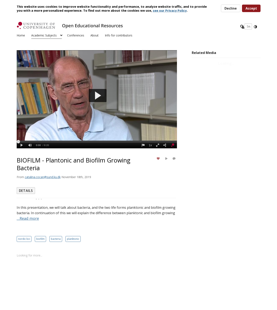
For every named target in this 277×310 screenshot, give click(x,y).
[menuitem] (24, 35)
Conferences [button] (75, 35)
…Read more (28, 218)
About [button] (94, 35)
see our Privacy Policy (170, 10)
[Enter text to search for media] (191, 26)
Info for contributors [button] (118, 35)
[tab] (26, 190)
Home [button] (21, 35)
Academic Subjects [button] (44, 35)
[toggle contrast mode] (255, 27)
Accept (251, 8)
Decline (230, 8)
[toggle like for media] (159, 158)
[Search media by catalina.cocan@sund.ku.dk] (43, 177)
